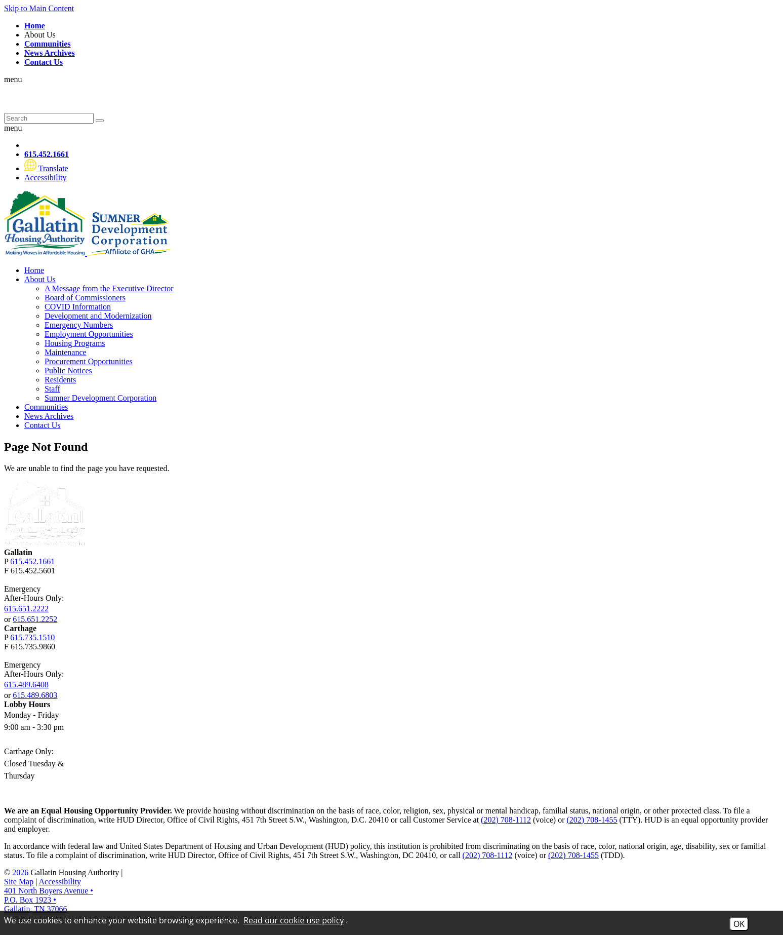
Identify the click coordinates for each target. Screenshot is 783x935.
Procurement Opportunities (89, 361)
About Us (41, 34)
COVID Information (78, 306)
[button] (391, 128)
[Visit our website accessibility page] (45, 177)
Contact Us (42, 425)
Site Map (18, 881)
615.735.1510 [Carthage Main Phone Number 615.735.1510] (32, 637)
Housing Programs (75, 343)
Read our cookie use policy (293, 920)
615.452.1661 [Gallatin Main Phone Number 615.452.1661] (32, 561)
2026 (20, 872)
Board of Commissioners (85, 297)
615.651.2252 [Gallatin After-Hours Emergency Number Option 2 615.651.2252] (35, 619)
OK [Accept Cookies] (739, 923)
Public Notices (68, 370)
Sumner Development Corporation (100, 398)
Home (34, 270)
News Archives (48, 416)
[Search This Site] (49, 118)
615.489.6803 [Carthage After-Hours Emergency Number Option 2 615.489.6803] (35, 695)
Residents (60, 379)
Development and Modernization (98, 315)
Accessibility (60, 881)
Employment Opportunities (89, 334)
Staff (52, 388)
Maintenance (66, 352)
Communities (46, 407)
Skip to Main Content (39, 8)
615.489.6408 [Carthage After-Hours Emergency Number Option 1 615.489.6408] (26, 684)
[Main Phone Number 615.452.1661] (46, 154)
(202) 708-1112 (506, 819)
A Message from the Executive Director (109, 288)
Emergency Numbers (79, 325)
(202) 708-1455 (592, 819)
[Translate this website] (46, 168)
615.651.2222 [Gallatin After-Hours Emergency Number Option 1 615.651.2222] (26, 608)
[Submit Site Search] (100, 120)
